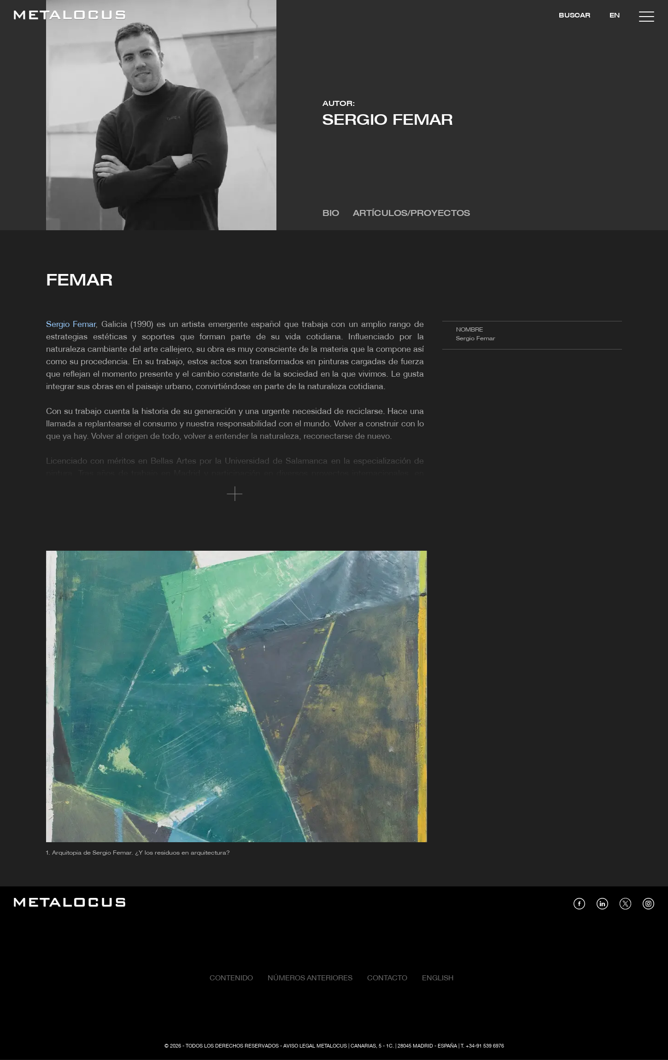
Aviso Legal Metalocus (315, 1046)
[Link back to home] (69, 16)
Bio (330, 214)
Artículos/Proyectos (411, 214)
